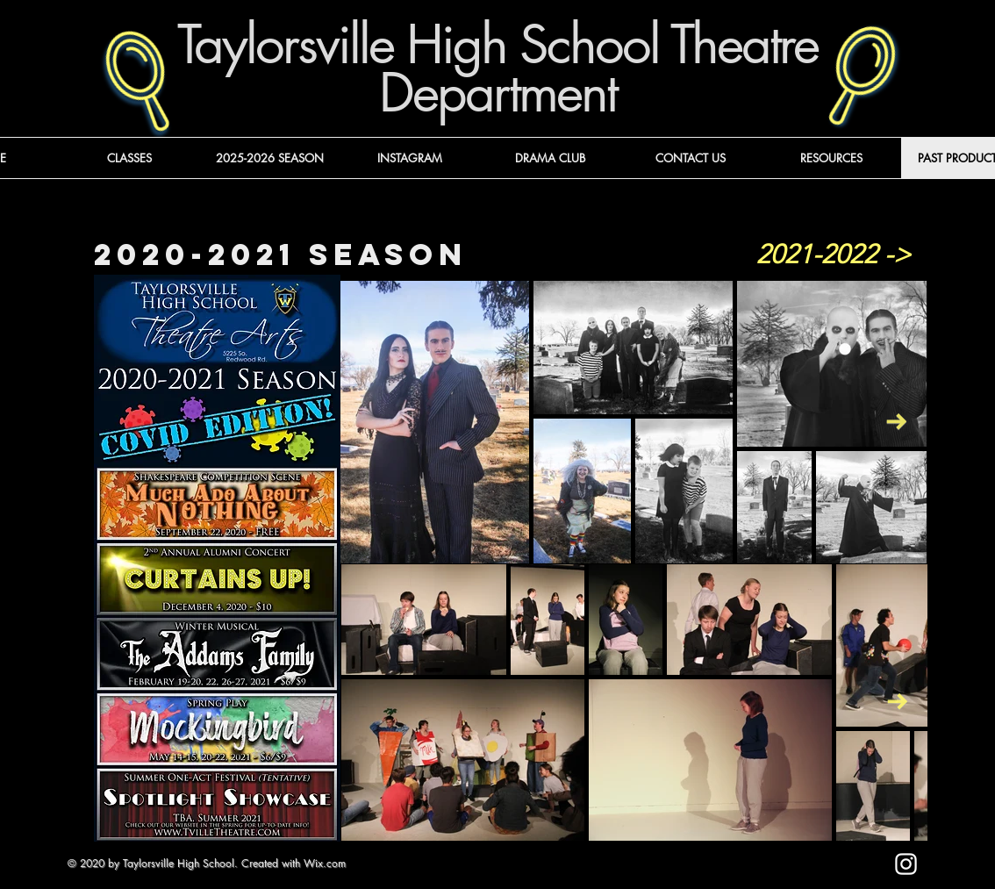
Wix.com (325, 863)
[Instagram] (905, 864)
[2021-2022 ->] (833, 254)
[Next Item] (896, 421)
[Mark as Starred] (764, 872)
